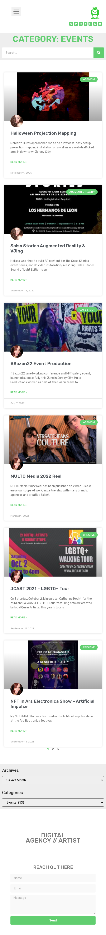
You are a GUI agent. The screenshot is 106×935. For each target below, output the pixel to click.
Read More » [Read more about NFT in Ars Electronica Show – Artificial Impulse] (18, 730)
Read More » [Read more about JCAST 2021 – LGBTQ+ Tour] (18, 617)
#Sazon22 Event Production (41, 363)
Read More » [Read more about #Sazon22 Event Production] (18, 392)
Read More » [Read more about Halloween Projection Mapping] (18, 161)
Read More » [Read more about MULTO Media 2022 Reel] (18, 505)
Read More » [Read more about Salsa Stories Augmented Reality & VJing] (18, 279)
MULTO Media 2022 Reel (36, 476)
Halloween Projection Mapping (43, 133)
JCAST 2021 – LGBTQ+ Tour (39, 588)
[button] (16, 11)
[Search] (98, 52)
